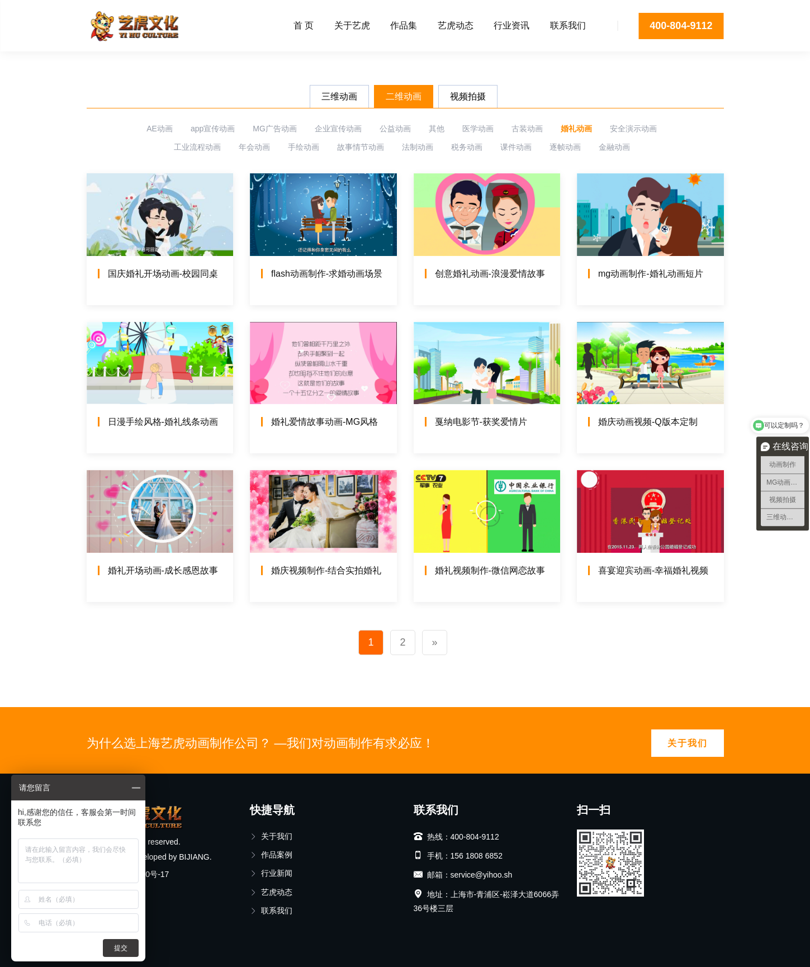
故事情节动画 (360, 147)
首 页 (303, 25)
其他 (436, 128)
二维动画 (403, 96)
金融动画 (614, 147)
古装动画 (527, 128)
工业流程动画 (197, 147)
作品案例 (271, 854)
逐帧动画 (565, 147)
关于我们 (687, 743)
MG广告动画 (275, 128)
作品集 (403, 25)
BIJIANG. (195, 856)
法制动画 (417, 147)
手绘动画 (303, 147)
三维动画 (339, 96)
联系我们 (568, 25)
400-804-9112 (681, 25)
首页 (94, 64)
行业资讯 (511, 25)
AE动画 (159, 128)
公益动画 (395, 128)
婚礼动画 (576, 128)
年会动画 (254, 147)
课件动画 (516, 147)
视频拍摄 (468, 96)
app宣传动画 (213, 128)
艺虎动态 (455, 25)
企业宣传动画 (338, 128)
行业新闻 (271, 873)
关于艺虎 (352, 25)
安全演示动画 (633, 128)
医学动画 (478, 128)
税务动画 (466, 147)
